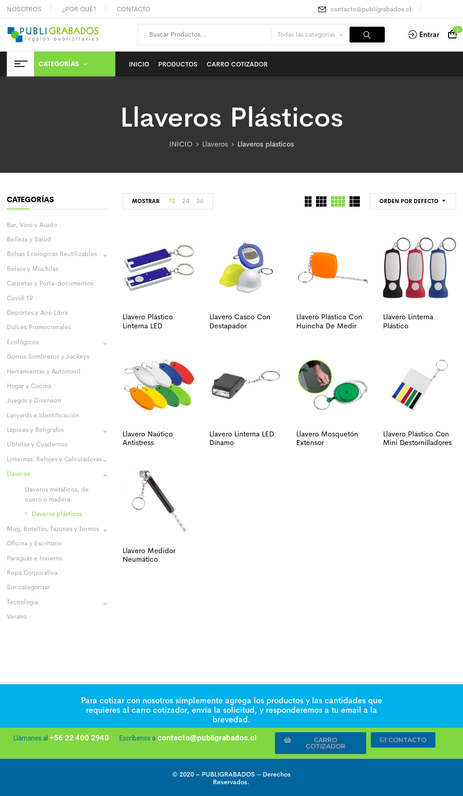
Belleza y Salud (29, 239)
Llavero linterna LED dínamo (241, 438)
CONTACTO (133, 9)
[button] (320, 743)
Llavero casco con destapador (239, 321)
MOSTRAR (146, 201)
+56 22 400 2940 (79, 737)
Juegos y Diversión (34, 400)
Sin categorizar (28, 587)
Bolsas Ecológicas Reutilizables (52, 254)
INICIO (181, 144)
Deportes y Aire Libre (37, 312)
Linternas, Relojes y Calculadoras (54, 459)
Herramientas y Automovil (43, 371)
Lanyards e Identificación (43, 415)
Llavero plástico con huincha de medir (329, 321)
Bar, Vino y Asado (32, 225)
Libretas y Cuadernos (37, 444)
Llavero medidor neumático (149, 555)
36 (199, 201)
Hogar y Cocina (29, 386)
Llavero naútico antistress (148, 438)
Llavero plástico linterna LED (148, 321)
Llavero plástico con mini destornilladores (417, 438)
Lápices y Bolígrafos (35, 430)
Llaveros (215, 144)
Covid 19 (20, 298)
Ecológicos (22, 342)
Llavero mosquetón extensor (327, 438)
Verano (17, 616)
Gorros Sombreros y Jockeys (48, 356)
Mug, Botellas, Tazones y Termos (53, 529)
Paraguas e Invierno (35, 558)
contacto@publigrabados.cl (371, 9)
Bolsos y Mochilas (32, 269)
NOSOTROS (24, 9)
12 (171, 201)
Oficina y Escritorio (34, 543)
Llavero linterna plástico (408, 321)
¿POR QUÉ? (79, 9)
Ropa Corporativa (32, 573)
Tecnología (22, 602)
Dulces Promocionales (39, 327)
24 (185, 201)
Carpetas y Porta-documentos (50, 283)
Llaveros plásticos (57, 514)
